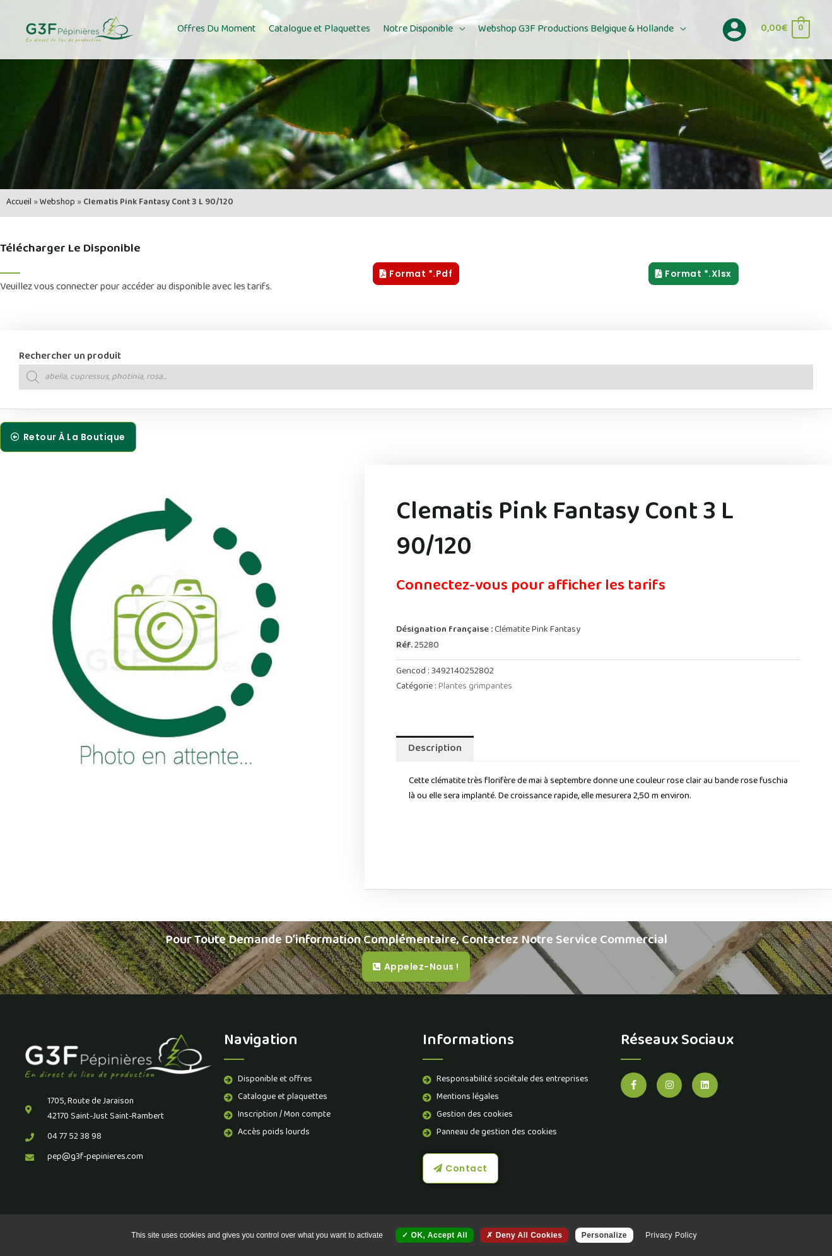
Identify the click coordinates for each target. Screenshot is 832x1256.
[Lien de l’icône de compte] (734, 29)
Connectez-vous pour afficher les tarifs (530, 587)
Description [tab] (435, 749)
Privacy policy (671, 1235)
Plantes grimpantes (475, 687)
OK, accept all (434, 1235)
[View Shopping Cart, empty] (784, 29)
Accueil (19, 202)
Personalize (604, 1235)
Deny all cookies (524, 1235)
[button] (459, 30)
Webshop (57, 202)
